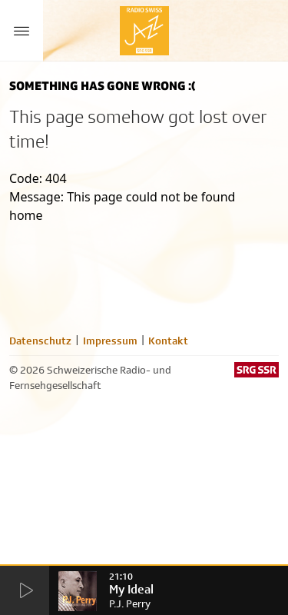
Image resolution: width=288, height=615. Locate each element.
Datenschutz (40, 340)
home (26, 215)
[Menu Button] (21, 31)
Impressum (110, 340)
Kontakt (168, 340)
